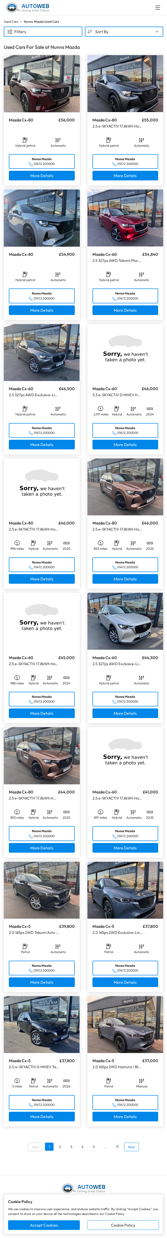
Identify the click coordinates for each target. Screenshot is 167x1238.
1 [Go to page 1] (49, 1147)
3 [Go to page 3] (71, 1147)
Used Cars (11, 21)
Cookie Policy (123, 1225)
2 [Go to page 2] (60, 1147)
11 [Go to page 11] (117, 1147)
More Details (41, 175)
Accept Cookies (44, 1225)
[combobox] (124, 32)
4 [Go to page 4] (83, 1147)
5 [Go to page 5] (94, 1147)
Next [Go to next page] (131, 1147)
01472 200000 (44, 164)
